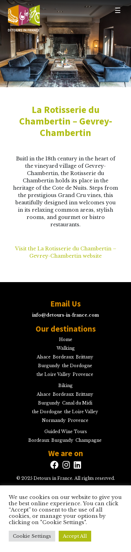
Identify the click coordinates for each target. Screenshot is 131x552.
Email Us (65, 304)
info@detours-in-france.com (65, 315)
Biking (65, 385)
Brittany (84, 357)
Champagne (88, 440)
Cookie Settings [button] (32, 536)
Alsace (44, 357)
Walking (66, 348)
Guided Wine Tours (65, 431)
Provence (83, 374)
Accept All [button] (75, 536)
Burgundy (49, 365)
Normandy (54, 420)
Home (65, 339)
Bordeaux (63, 357)
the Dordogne (77, 365)
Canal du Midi (77, 403)
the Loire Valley (54, 374)
